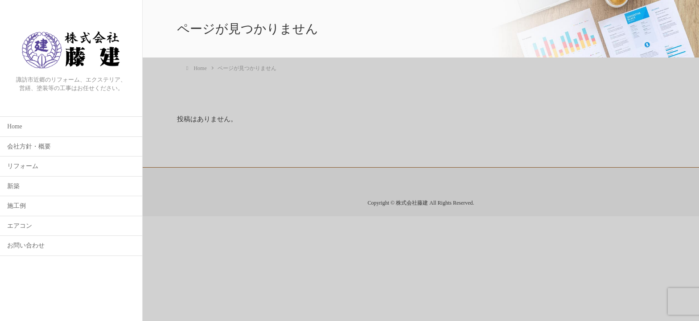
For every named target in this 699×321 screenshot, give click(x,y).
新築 (13, 186)
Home (14, 126)
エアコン (19, 226)
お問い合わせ (26, 246)
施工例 (16, 206)
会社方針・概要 (29, 147)
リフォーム (22, 166)
